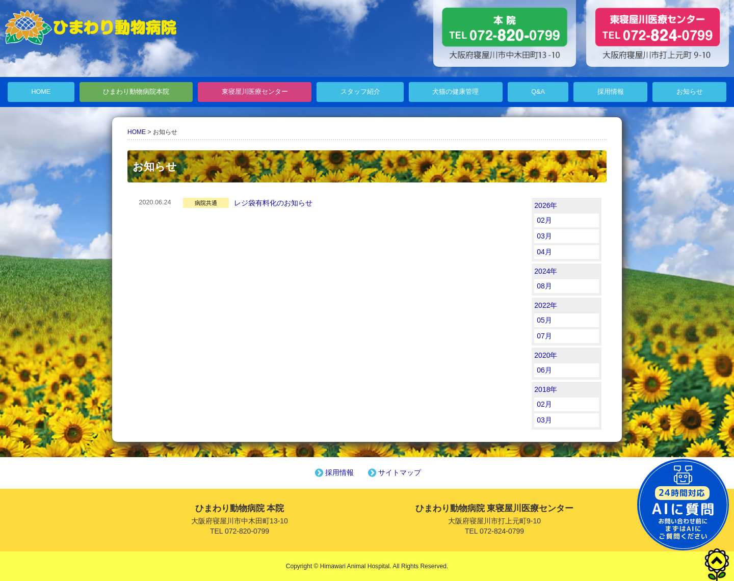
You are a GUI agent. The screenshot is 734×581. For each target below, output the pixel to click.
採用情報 (610, 91)
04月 (544, 252)
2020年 (545, 355)
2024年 (545, 271)
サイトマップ (393, 472)
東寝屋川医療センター (255, 91)
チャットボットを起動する (683, 504)
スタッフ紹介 (360, 91)
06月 (544, 370)
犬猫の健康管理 (455, 91)
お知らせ (689, 91)
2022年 (545, 305)
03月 (544, 236)
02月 (544, 220)
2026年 (545, 205)
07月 (544, 336)
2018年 (545, 389)
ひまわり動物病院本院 (136, 91)
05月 (544, 320)
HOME (40, 91)
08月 (544, 286)
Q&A (538, 91)
